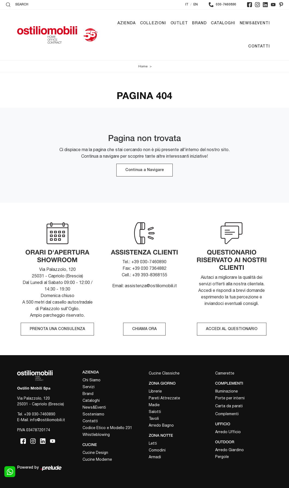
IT (186, 4)
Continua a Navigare (144, 170)
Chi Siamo (92, 380)
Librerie (155, 391)
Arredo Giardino (229, 450)
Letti (153, 443)
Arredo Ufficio (228, 432)
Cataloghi (223, 23)
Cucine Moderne (97, 459)
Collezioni (153, 23)
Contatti (259, 46)
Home (143, 66)
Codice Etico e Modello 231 (107, 428)
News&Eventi (255, 23)
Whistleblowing (96, 434)
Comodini (157, 450)
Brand (199, 23)
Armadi (155, 457)
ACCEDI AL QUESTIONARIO (231, 329)
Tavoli (154, 418)
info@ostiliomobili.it (47, 420)
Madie (154, 405)
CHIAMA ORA (144, 329)
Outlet (179, 23)
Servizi (89, 387)
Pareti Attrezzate (164, 398)
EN (195, 4)
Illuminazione (226, 391)
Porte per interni (230, 398)
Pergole (222, 456)
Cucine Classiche (164, 373)
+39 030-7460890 (39, 414)
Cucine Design (95, 452)
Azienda (126, 23)
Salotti (155, 411)
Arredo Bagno (161, 425)
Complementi (227, 414)
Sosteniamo (93, 414)
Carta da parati (229, 406)
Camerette (224, 373)
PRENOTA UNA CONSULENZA (57, 329)
